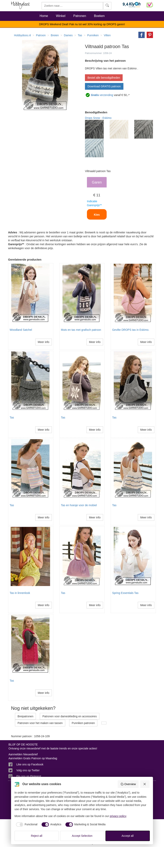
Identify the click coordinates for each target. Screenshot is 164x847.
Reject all (36, 835)
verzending (102, 95)
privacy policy (118, 816)
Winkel (60, 16)
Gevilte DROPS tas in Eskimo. (130, 329)
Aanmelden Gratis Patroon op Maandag (32, 758)
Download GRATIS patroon (104, 86)
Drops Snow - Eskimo (98, 117)
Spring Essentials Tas (125, 592)
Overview (128, 784)
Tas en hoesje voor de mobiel (79, 505)
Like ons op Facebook (29, 764)
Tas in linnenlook (20, 592)
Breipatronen (25, 716)
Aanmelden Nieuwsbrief (23, 754)
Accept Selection (82, 835)
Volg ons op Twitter (28, 770)
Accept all (128, 835)
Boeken (99, 16)
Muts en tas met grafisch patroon (81, 329)
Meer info (43, 342)
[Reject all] (145, 784)
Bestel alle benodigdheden (104, 77)
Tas (12, 417)
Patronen (79, 16)
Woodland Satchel (21, 329)
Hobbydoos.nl (22, 35)
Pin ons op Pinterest (28, 776)
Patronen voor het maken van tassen (40, 723)
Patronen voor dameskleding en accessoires (69, 716)
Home (44, 16)
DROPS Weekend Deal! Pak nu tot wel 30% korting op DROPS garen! (82, 24)
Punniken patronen (83, 723)
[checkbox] (26, 824)
